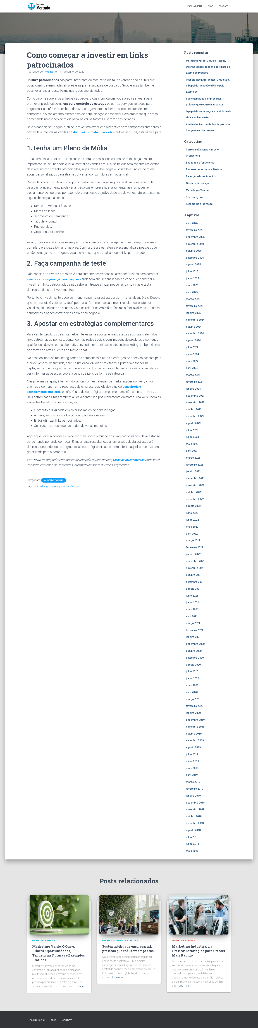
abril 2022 (192, 533)
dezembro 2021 (195, 561)
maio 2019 (192, 768)
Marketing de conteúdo (62, 486)
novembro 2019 (195, 726)
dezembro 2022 (195, 478)
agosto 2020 (193, 664)
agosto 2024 (193, 340)
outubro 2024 (194, 326)
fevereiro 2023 (194, 464)
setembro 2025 (195, 257)
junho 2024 (192, 354)
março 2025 (193, 299)
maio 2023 (192, 444)
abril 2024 (192, 368)
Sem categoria (194, 197)
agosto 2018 (193, 830)
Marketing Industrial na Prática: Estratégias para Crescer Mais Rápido (198, 950)
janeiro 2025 (193, 313)
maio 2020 (192, 685)
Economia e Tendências (200, 162)
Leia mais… (79, 986)
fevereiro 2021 (194, 630)
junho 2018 (192, 843)
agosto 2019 (193, 747)
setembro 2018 (195, 823)
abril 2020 (192, 692)
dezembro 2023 (195, 395)
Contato (223, 6)
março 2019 (193, 781)
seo (79, 486)
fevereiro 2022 (194, 547)
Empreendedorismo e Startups (204, 169)
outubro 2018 (194, 816)
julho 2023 (192, 430)
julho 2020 (192, 671)
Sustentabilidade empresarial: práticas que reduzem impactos (128, 948)
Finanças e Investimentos (201, 176)
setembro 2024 (195, 333)
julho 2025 (192, 271)
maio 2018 (192, 850)
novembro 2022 (195, 485)
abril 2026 (192, 223)
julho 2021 (192, 595)
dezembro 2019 (195, 719)
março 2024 (193, 375)
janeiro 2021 (193, 637)
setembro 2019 (195, 740)
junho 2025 (192, 278)
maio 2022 (192, 526)
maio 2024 (192, 361)
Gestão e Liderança (197, 183)
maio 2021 (192, 609)
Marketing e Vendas (53, 480)
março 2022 (193, 540)
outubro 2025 (194, 250)
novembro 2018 (195, 809)
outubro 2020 (194, 650)
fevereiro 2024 (194, 381)
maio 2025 (192, 285)
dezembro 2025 (195, 237)
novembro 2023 (195, 402)
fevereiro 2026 (194, 230)
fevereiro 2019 (194, 788)
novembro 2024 (195, 319)
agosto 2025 (193, 264)
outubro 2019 (194, 733)
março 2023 (193, 457)
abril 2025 (192, 292)
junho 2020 (192, 678)
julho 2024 (192, 347)
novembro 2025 (195, 244)
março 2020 (193, 699)
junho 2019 (192, 761)
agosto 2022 (193, 506)
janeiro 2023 (193, 471)
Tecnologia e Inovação (199, 203)
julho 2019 (192, 754)
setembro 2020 (195, 657)
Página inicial (194, 6)
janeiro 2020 (193, 712)
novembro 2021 (195, 568)
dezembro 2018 (195, 802)
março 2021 (193, 623)
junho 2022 (192, 519)
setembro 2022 (195, 499)
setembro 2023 (195, 416)
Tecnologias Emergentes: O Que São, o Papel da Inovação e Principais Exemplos (208, 85)
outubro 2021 (194, 575)
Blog (210, 6)
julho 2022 (192, 512)
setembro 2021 (195, 581)
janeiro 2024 (193, 388)
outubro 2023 (194, 409)
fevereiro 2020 (194, 706)
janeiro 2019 (193, 795)
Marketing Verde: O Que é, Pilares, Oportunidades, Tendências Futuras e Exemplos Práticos (208, 66)
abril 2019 (192, 775)
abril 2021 (192, 616)
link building (41, 486)
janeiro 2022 (193, 554)
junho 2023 (192, 437)
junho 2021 (192, 602)
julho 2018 (192, 837)
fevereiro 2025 (194, 306)
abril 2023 (192, 450)
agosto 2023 (193, 423)
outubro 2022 (194, 492)
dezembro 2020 (195, 643)
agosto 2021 (193, 588)
